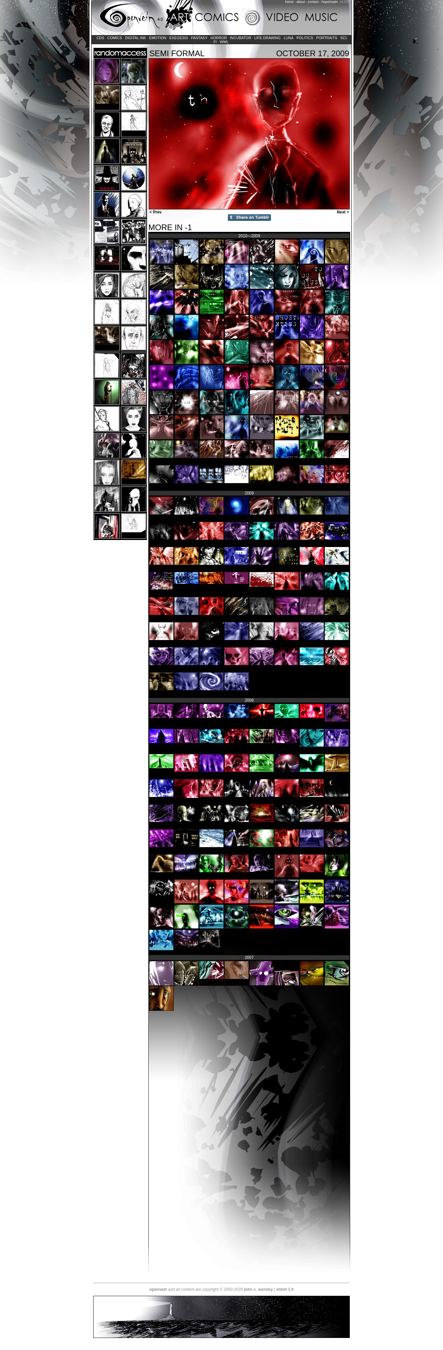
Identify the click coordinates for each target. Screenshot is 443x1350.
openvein (158, 1289)
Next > (343, 212)
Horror (218, 38)
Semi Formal (176, 53)
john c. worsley (258, 1289)
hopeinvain (329, 2)
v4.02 (343, 2)
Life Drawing (267, 38)
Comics (114, 38)
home (289, 2)
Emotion (157, 38)
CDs (100, 38)
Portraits (326, 38)
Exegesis (178, 38)
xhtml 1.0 (285, 1289)
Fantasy (199, 38)
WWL (224, 42)
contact (313, 2)
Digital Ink (135, 38)
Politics (304, 38)
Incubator (240, 38)
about (300, 2)
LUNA (288, 38)
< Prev (155, 212)
